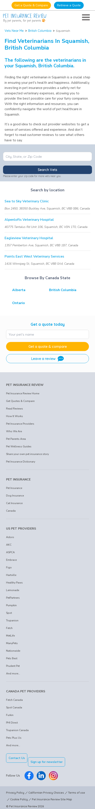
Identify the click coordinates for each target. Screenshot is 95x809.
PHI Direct (12, 722)
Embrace (11, 560)
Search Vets (47, 170)
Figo (9, 567)
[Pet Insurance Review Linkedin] (41, 771)
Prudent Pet (13, 666)
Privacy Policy (15, 788)
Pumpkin (11, 605)
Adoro (10, 537)
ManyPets (12, 643)
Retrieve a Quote (69, 5)
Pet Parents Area (16, 439)
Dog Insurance (15, 495)
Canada (11, 510)
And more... (13, 673)
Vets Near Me (14, 31)
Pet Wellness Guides (18, 446)
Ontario (18, 303)
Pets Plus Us (13, 738)
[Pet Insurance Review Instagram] (53, 771)
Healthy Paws (14, 582)
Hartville (11, 575)
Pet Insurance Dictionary (20, 461)
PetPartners (13, 597)
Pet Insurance (14, 488)
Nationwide (13, 651)
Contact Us (17, 758)
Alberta (18, 290)
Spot (9, 613)
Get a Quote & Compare (31, 5)
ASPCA (10, 552)
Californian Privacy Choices (46, 788)
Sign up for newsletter (50, 758)
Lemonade (12, 590)
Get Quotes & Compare (20, 401)
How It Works (14, 416)
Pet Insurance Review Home (22, 393)
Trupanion (12, 620)
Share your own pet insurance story (27, 454)
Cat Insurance (14, 503)
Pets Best (11, 658)
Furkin (9, 715)
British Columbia (39, 31)
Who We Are (14, 431)
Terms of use (76, 788)
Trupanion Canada (17, 730)
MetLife (10, 635)
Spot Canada (14, 707)
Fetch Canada (14, 700)
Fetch (9, 628)
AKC (8, 544)
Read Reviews (14, 408)
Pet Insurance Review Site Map (52, 795)
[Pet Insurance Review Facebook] (29, 771)
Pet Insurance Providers (20, 423)
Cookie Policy (19, 795)
